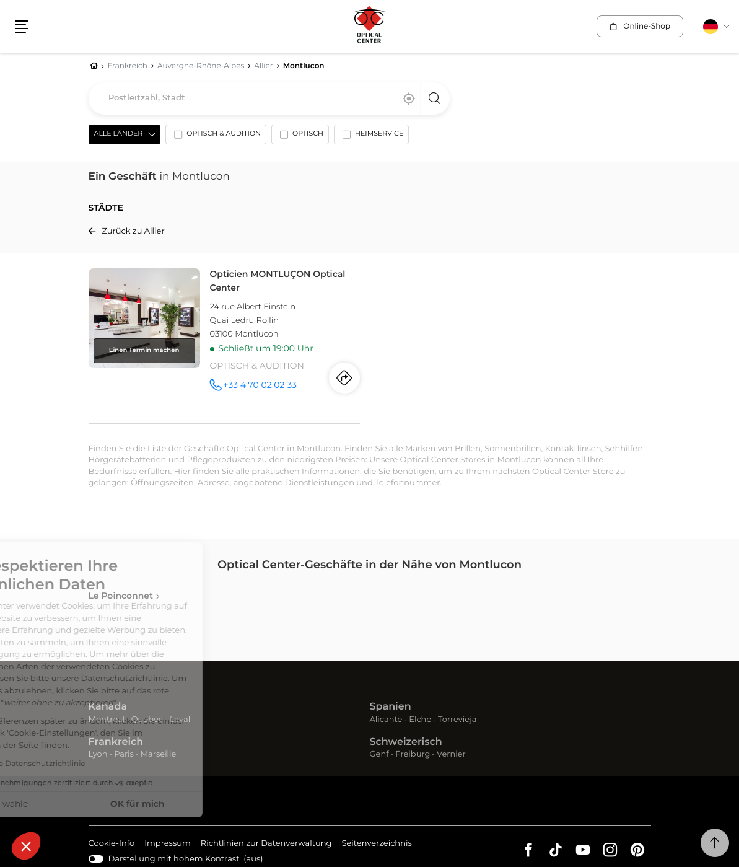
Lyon (98, 754)
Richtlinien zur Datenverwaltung (266, 844)
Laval (180, 720)
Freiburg (412, 754)
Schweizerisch (406, 742)
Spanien (390, 707)
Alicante (386, 720)
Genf (379, 754)
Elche (420, 720)
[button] (26, 846)
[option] (215, 137)
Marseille (159, 754)
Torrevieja (457, 720)
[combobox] (269, 98)
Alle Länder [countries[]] (118, 134)
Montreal (107, 720)
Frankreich (116, 742)
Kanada (108, 707)
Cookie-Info (112, 844)
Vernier (451, 754)
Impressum (167, 844)
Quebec (147, 720)
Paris (124, 754)
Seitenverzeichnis (377, 844)
